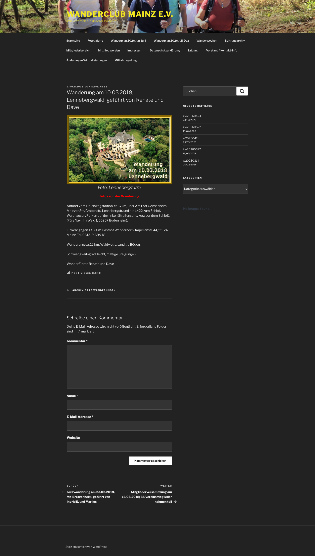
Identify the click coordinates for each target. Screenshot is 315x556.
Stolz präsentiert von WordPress (86, 546)
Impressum (134, 50)
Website (73, 438)
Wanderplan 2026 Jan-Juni (128, 40)
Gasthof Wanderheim (117, 230)
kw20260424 (192, 116)
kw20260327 (192, 149)
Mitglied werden (109, 50)
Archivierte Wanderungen (94, 290)
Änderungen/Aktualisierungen (86, 60)
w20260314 (191, 160)
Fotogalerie (95, 40)
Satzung (192, 50)
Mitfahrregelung (126, 60)
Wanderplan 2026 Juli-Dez (171, 40)
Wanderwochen (206, 40)
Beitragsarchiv (235, 40)
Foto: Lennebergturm (119, 187)
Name (72, 396)
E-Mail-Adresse (80, 417)
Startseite (73, 40)
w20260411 (191, 138)
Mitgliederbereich (78, 50)
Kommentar (77, 341)
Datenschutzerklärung (165, 50)
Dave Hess (99, 86)
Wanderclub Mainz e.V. (120, 14)
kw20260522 (192, 127)
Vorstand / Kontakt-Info (221, 50)
